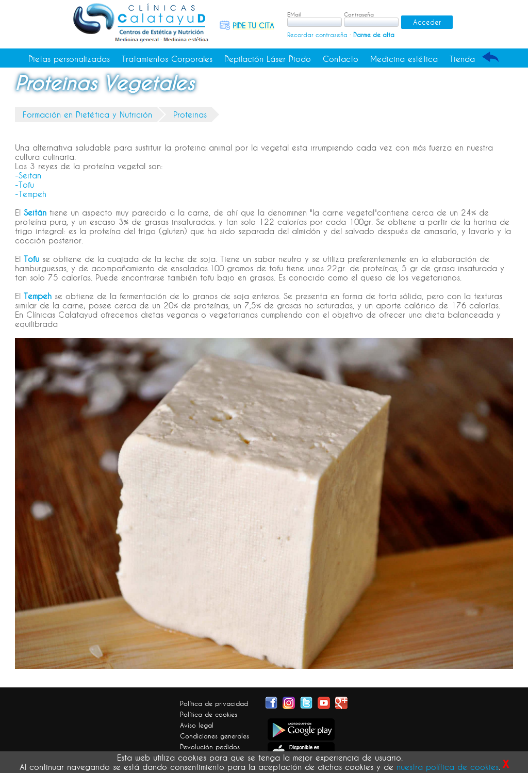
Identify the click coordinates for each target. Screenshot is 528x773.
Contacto (340, 58)
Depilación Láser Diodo (267, 58)
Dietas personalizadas (69, 58)
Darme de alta (373, 34)
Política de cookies (208, 714)
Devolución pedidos (210, 746)
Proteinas (190, 114)
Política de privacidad (214, 703)
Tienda (462, 58)
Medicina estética (404, 58)
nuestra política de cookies (448, 766)
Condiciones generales (214, 735)
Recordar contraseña (317, 34)
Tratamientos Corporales (167, 58)
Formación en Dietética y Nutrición (87, 114)
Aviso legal (196, 725)
